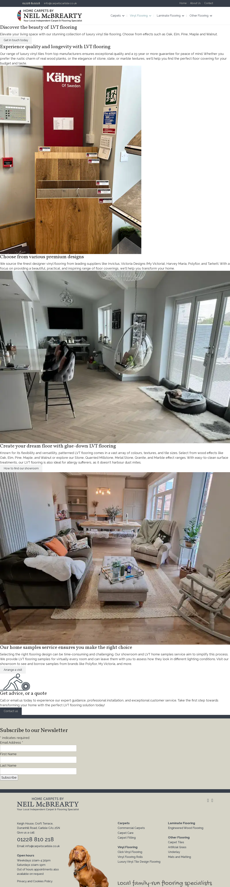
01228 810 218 (35, 839)
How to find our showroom (21, 468)
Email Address (11, 742)
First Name (8, 754)
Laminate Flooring (169, 15)
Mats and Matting (179, 857)
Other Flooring (199, 15)
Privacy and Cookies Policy (34, 881)
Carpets (116, 15)
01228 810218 (31, 3)
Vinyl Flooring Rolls (130, 857)
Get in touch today (16, 40)
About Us (195, 3)
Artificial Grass (177, 847)
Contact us (11, 711)
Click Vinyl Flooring (130, 852)
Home (183, 3)
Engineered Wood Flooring (185, 828)
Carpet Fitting (127, 837)
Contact (208, 3)
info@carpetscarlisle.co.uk (60, 3)
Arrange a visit (13, 669)
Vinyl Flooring (139, 15)
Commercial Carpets (131, 828)
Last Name (8, 765)
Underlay (174, 852)
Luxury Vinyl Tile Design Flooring (139, 861)
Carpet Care (126, 833)
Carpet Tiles (176, 842)
